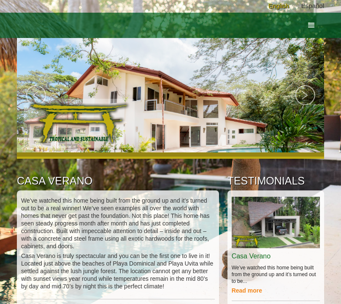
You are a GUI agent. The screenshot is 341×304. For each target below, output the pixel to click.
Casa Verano (251, 256)
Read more (247, 290)
